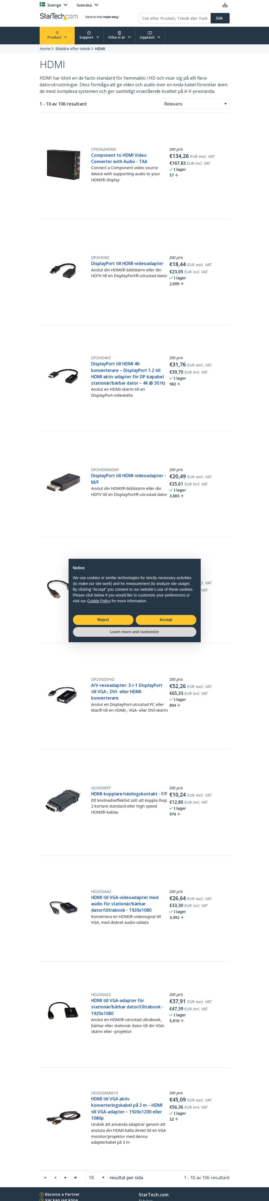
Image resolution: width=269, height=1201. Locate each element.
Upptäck (150, 35)
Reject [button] (103, 619)
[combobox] (195, 104)
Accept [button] (165, 619)
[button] (225, 104)
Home (45, 48)
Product (57, 35)
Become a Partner (62, 1194)
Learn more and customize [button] (134, 632)
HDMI (100, 48)
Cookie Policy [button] (99, 601)
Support (89, 35)
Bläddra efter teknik (72, 48)
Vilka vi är (119, 35)
